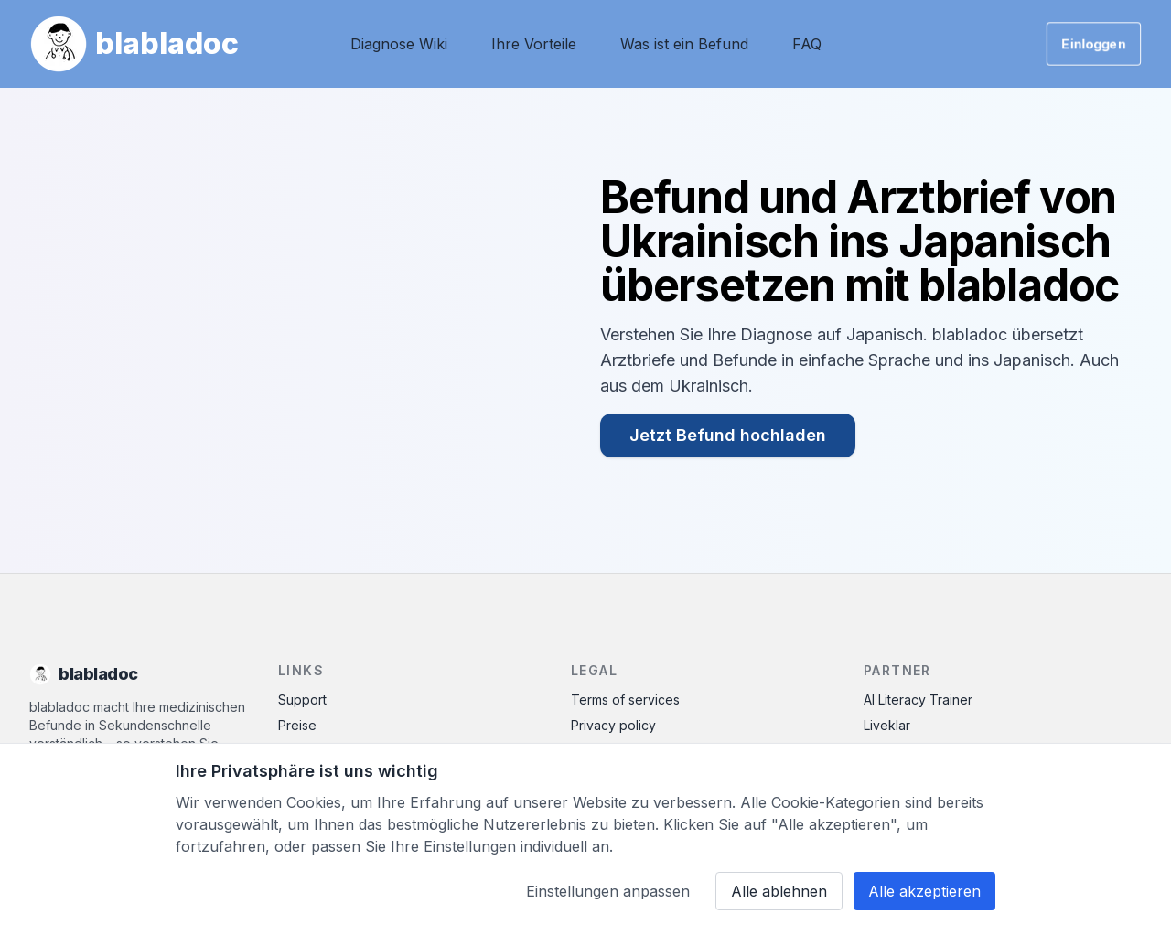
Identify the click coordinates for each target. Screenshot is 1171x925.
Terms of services (625, 699)
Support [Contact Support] (302, 699)
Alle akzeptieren (924, 891)
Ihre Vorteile (533, 44)
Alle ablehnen (779, 891)
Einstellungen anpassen (608, 891)
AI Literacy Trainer (918, 699)
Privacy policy (613, 725)
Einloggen (1093, 43)
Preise (297, 725)
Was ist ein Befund (684, 44)
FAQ (807, 44)
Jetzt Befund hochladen (727, 435)
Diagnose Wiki (398, 44)
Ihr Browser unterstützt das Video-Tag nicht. (296, 330)
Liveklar (887, 725)
